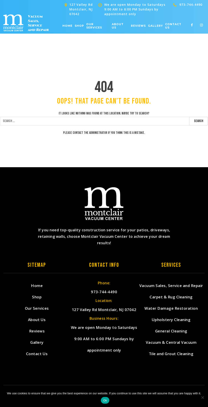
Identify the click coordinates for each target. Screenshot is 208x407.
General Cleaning (171, 331)
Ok (105, 400)
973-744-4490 (190, 4)
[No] (202, 397)
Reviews (138, 25)
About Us (118, 26)
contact (78, 133)
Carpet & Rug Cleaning (171, 296)
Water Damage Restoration (171, 308)
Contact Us (173, 26)
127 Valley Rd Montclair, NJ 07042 (104, 309)
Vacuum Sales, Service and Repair (171, 285)
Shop (79, 25)
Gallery (155, 25)
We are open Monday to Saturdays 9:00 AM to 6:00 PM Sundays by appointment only (104, 339)
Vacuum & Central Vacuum (171, 342)
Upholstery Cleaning (171, 319)
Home (67, 25)
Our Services (94, 26)
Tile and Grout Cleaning (171, 353)
